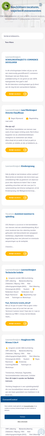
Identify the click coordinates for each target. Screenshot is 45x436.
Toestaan (22, 417)
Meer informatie (22, 421)
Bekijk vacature (15, 94)
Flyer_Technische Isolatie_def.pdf (17, 303)
